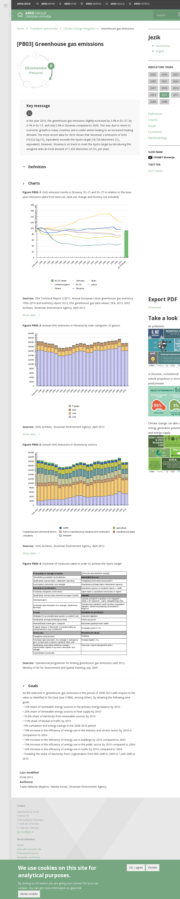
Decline (152, 867)
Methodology (150, 138)
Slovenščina (156, 46)
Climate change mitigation (79, 28)
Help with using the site (29, 841)
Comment (148, 132)
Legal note (22, 853)
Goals (145, 126)
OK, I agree (136, 867)
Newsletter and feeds (28, 849)
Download (147, 307)
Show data (29, 319)
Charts (146, 120)
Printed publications (27, 845)
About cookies (29, 894)
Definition (148, 114)
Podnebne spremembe (44, 28)
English (153, 51)
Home (20, 28)
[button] (173, 3)
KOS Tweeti (148, 171)
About (20, 837)
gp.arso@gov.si (25, 823)
